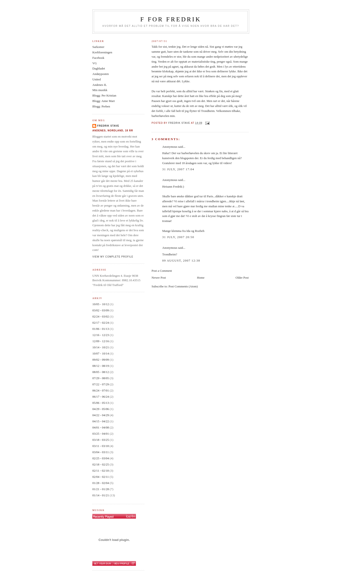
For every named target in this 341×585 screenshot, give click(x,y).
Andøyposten (100, 74)
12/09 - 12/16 (100, 341)
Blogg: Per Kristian (104, 95)
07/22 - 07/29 (100, 384)
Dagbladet (98, 68)
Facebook (98, 58)
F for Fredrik (170, 19)
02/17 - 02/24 (100, 322)
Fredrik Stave (108, 125)
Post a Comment (162, 270)
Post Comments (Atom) (183, 286)
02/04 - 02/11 (100, 477)
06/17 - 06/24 (100, 396)
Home (201, 277)
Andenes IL (99, 85)
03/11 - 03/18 (100, 446)
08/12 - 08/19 (100, 366)
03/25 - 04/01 (100, 433)
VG (94, 63)
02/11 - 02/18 (100, 470)
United (96, 79)
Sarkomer (98, 47)
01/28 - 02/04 (100, 483)
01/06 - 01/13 (100, 329)
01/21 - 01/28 (100, 489)
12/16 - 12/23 (100, 335)
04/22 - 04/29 (100, 415)
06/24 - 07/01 (100, 390)
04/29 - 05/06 (100, 409)
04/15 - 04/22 (100, 421)
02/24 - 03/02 (100, 316)
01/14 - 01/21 (100, 495)
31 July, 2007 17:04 (178, 169)
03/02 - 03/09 (100, 310)
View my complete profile (112, 256)
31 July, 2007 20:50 (178, 237)
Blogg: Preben (101, 106)
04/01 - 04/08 (100, 427)
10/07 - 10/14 (100, 353)
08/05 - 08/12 (100, 372)
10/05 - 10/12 (100, 304)
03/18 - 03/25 (100, 440)
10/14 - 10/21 (100, 347)
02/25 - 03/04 (100, 458)
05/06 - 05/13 (100, 403)
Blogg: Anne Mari (103, 101)
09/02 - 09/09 (100, 359)
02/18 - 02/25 (100, 464)
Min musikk (99, 90)
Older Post (242, 277)
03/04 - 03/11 (100, 452)
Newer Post (159, 277)
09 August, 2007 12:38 (181, 260)
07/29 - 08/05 (100, 378)
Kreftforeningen (102, 52)
